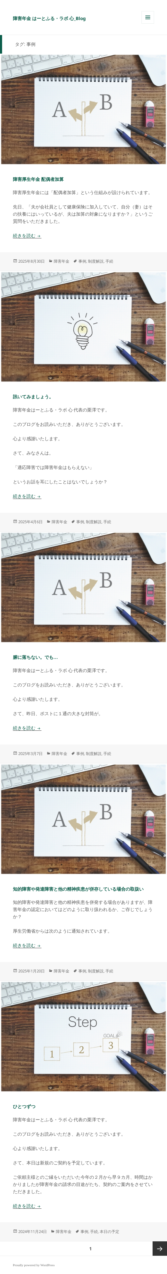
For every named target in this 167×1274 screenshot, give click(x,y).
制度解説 (96, 261)
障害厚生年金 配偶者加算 (38, 179)
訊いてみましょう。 (33, 396)
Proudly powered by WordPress (34, 1265)
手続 (109, 261)
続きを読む (27, 235)
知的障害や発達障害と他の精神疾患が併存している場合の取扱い (78, 889)
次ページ (160, 1248)
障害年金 (61, 261)
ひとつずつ (24, 1106)
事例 (82, 261)
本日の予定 (109, 1231)
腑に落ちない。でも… (35, 657)
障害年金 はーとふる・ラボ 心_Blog (49, 18)
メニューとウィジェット (147, 23)
